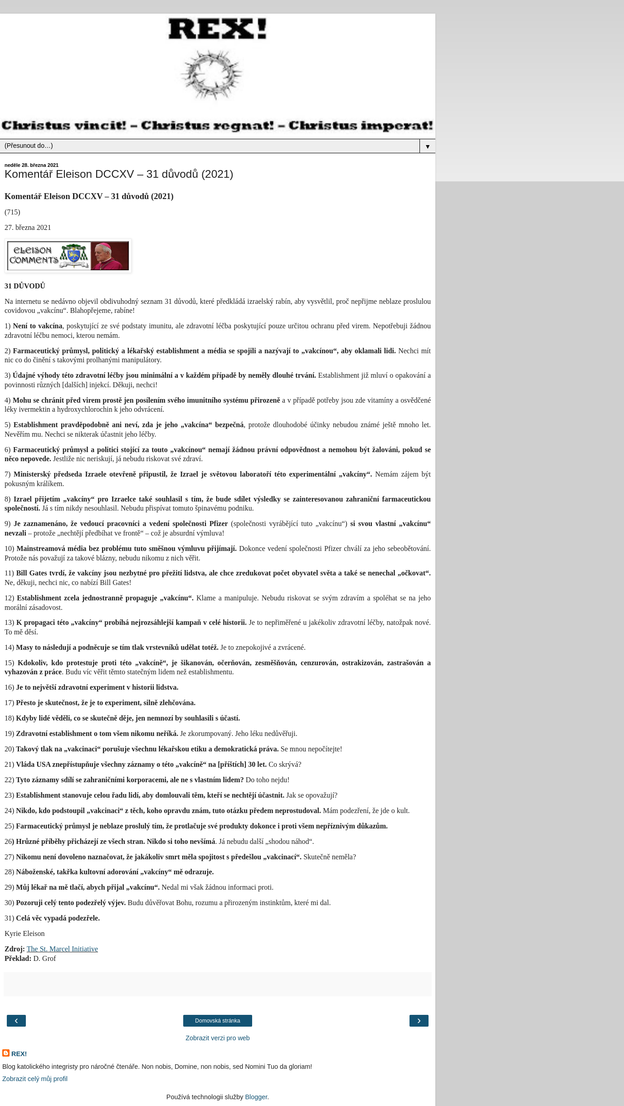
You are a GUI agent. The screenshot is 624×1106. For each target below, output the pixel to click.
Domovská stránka (217, 1021)
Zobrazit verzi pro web (217, 1038)
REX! (19, 1053)
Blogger (256, 1097)
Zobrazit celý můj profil (35, 1078)
